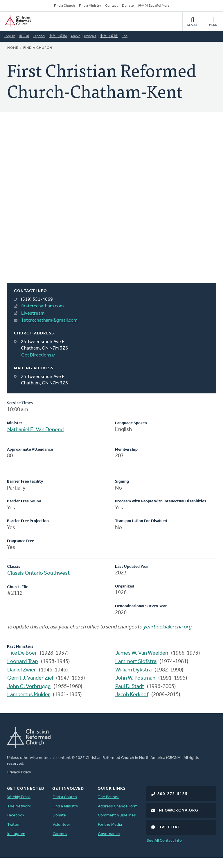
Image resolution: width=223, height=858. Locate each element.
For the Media (110, 825)
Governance (109, 834)
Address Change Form (118, 806)
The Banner (108, 797)
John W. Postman (135, 678)
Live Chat (168, 827)
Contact (111, 6)
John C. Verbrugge (29, 686)
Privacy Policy (19, 772)
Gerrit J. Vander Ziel (30, 678)
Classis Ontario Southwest (38, 573)
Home (12, 48)
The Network (19, 806)
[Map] (111, 204)
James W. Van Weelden (141, 653)
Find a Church (64, 6)
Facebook (15, 815)
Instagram (16, 834)
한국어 (24, 36)
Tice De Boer (22, 653)
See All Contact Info (164, 841)
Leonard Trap (22, 661)
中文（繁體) (109, 36)
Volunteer (61, 825)
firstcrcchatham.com (42, 306)
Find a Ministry (90, 6)
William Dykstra (133, 670)
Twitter (13, 825)
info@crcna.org (177, 810)
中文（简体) (58, 36)
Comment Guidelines (117, 815)
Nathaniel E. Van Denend (35, 430)
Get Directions (36, 355)
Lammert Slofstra (136, 661)
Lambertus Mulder (28, 695)
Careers (60, 834)
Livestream (33, 313)
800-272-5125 (172, 794)
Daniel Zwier (21, 670)
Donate (128, 6)
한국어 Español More (153, 6)
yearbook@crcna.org (167, 627)
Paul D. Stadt (129, 686)
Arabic (75, 36)
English (9, 36)
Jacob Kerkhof (131, 695)
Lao (124, 36)
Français (90, 36)
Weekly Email (18, 797)
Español (39, 36)
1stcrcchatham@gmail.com (49, 320)
